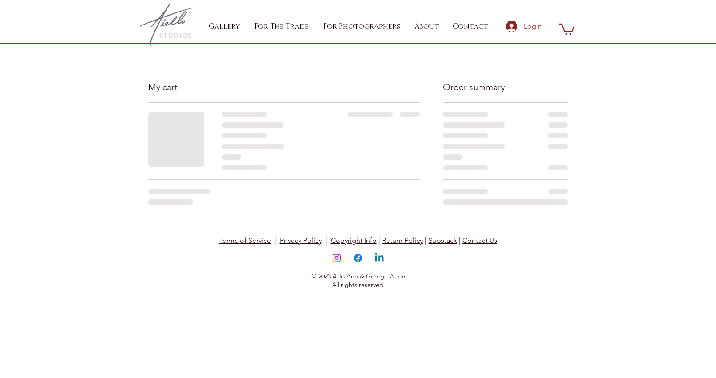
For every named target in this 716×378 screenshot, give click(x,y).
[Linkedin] (379, 258)
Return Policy (402, 240)
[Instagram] (336, 258)
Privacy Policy (301, 240)
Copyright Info (354, 240)
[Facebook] (358, 258)
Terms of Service (245, 240)
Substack (443, 240)
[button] (282, 26)
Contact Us (479, 240)
